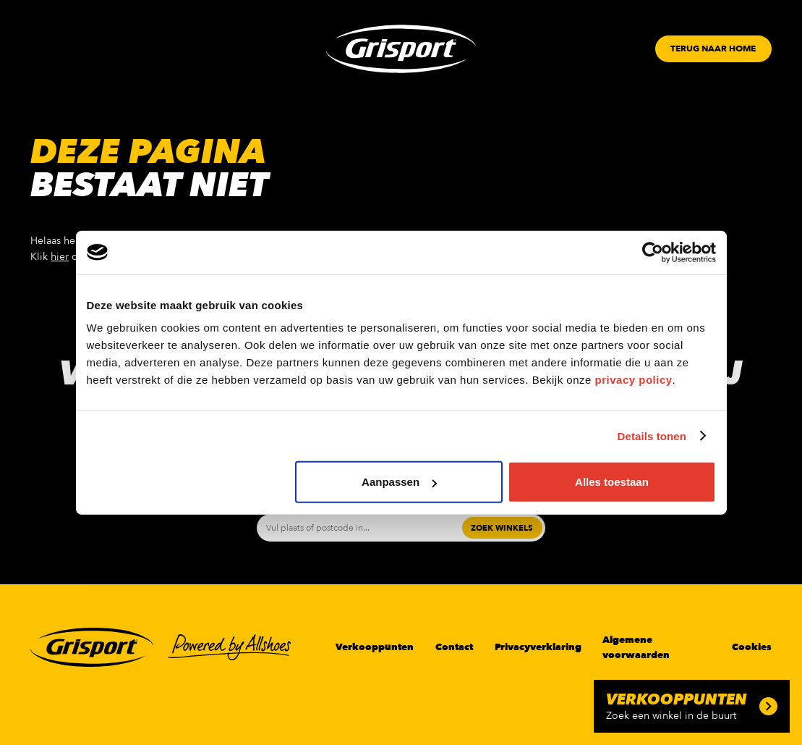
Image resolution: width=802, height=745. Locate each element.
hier (60, 257)
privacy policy (634, 380)
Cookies (752, 647)
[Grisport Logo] (401, 49)
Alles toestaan (612, 482)
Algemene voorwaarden (636, 647)
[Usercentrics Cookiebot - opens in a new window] (652, 252)
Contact (454, 647)
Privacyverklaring (538, 647)
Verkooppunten (375, 647)
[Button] (713, 48)
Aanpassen (399, 482)
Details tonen (652, 435)
